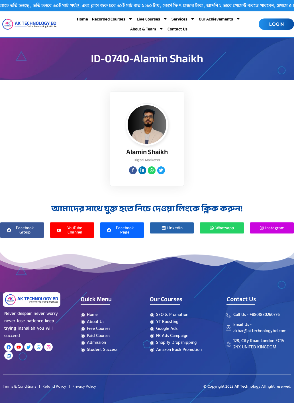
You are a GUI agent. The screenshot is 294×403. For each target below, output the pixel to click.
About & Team (147, 29)
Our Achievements (219, 19)
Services (183, 19)
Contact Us (177, 29)
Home (82, 19)
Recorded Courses (112, 19)
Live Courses (152, 19)
